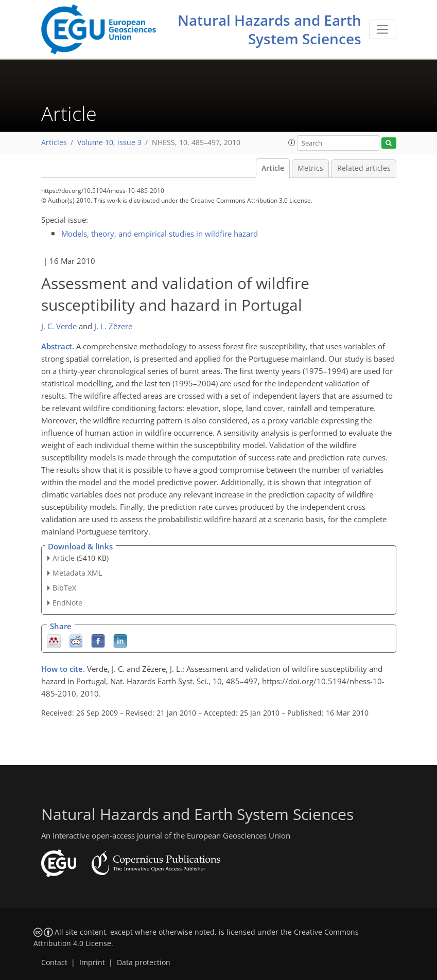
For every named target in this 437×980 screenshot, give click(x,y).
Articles (54, 142)
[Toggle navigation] (382, 29)
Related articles (364, 168)
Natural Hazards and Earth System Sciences (269, 29)
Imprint (92, 962)
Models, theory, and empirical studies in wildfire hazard (159, 233)
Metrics (310, 168)
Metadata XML (77, 573)
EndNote (67, 603)
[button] (291, 142)
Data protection (143, 962)
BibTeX (64, 588)
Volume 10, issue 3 (109, 142)
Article (272, 168)
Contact (54, 962)
